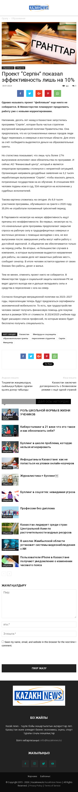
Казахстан (24, 334)
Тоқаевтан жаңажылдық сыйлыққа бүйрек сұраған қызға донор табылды (17, 386)
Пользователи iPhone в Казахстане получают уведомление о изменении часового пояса (46, 561)
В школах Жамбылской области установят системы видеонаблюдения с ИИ (47, 544)
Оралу (5, 18)
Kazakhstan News (53, 782)
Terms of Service (52, 785)
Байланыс (45, 776)
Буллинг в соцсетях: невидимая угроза (47, 492)
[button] (73, 4)
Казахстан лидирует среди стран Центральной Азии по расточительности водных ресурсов (46, 528)
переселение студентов (43, 338)
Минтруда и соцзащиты (44, 334)
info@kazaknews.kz (51, 740)
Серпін (62, 338)
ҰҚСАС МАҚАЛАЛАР (19, 401)
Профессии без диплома (37, 508)
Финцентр (8, 342)
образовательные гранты (15, 338)
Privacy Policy (35, 785)
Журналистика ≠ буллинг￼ (39, 475)
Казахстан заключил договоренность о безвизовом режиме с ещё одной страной (58, 386)
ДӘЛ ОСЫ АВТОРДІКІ (53, 401)
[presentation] (27, 657)
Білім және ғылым (8, 418)
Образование (8, 68)
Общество (20, 68)
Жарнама (32, 776)
